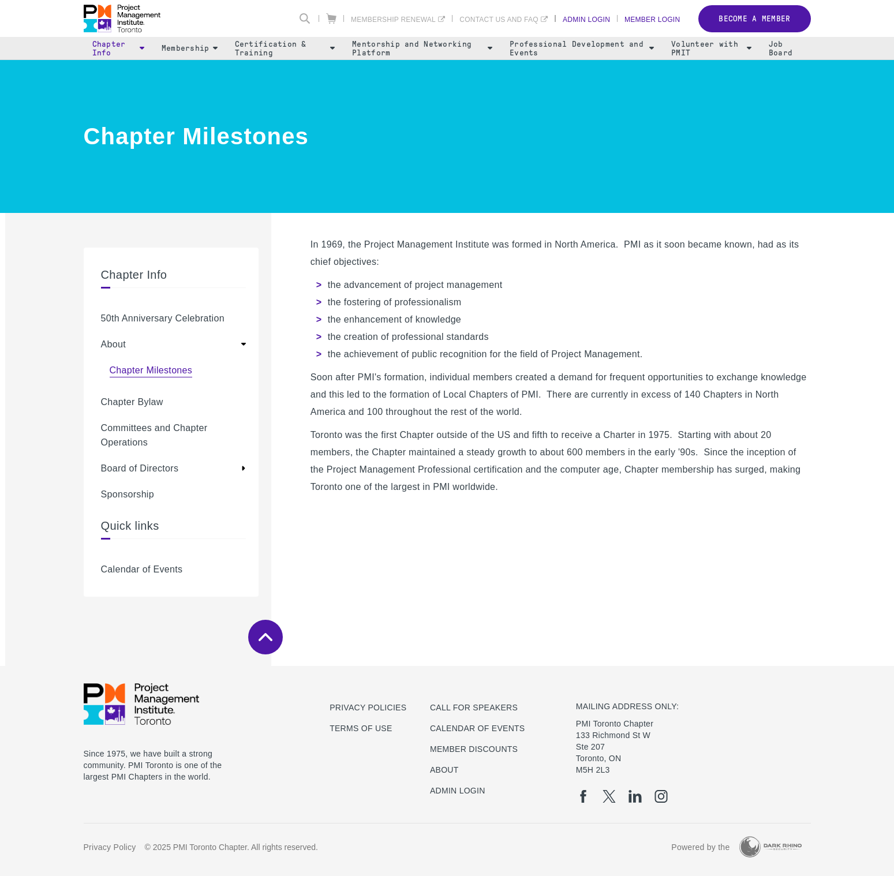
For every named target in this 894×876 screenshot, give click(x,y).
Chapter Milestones (151, 370)
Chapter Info (118, 48)
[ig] (661, 796)
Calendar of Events (142, 569)
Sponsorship (127, 494)
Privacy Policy (110, 847)
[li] (635, 796)
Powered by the (700, 847)
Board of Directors (140, 468)
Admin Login (586, 19)
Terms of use (361, 728)
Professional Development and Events (582, 48)
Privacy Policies (368, 707)
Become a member (754, 18)
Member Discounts (474, 749)
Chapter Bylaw (132, 402)
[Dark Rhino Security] (770, 847)
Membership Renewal (393, 19)
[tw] (609, 796)
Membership (190, 48)
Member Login (652, 19)
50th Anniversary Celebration (163, 318)
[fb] (583, 796)
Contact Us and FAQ (498, 19)
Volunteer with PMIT (711, 48)
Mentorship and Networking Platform (422, 48)
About (113, 344)
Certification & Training (285, 48)
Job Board (780, 48)
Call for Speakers (474, 707)
